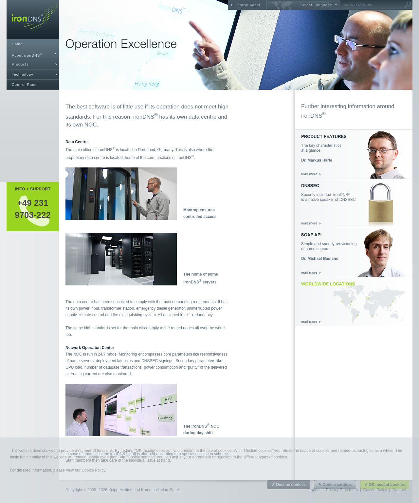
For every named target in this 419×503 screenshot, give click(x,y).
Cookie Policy (93, 470)
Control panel (247, 5)
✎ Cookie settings (335, 484)
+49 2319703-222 (33, 209)
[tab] (33, 54)
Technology (22, 74)
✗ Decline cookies (289, 484)
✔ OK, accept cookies (384, 484)
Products (20, 64)
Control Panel (25, 85)
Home (17, 44)
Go (407, 5)
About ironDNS (27, 54)
